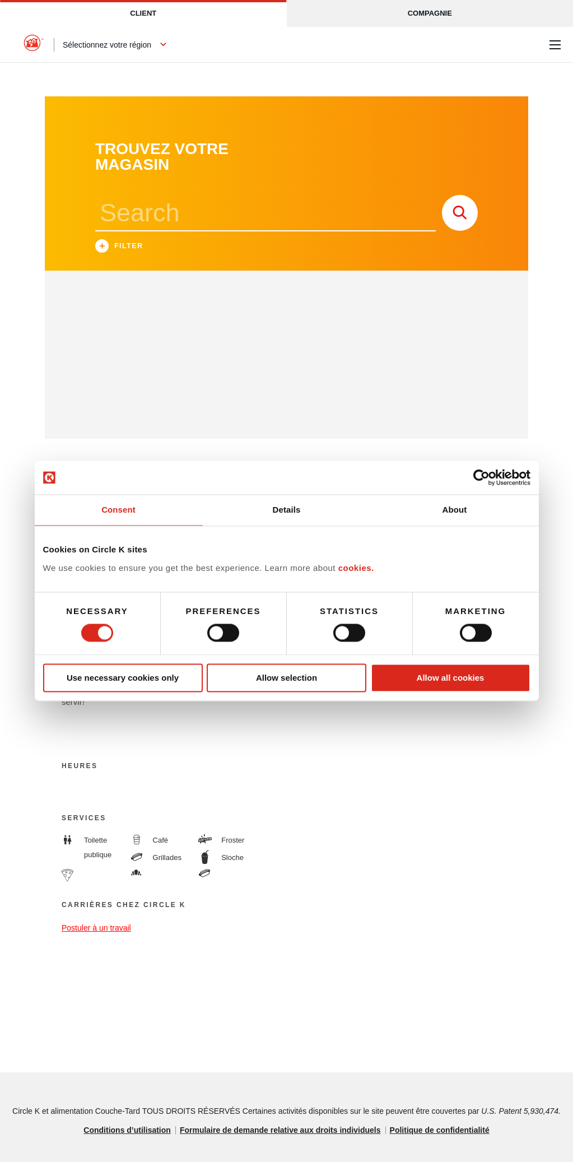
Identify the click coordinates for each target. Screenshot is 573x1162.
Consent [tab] (118, 509)
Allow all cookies (451, 677)
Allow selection (286, 677)
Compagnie (430, 13)
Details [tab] (287, 509)
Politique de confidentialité (440, 1130)
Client (143, 13)
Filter (119, 247)
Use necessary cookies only (123, 677)
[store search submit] (460, 213)
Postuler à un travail (96, 927)
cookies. (356, 568)
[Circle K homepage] (33, 45)
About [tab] (454, 509)
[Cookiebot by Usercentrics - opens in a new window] (481, 477)
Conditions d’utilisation (127, 1130)
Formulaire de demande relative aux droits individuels (280, 1130)
